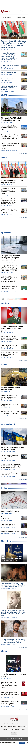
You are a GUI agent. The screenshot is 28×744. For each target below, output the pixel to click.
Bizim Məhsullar (12, 726)
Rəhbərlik (3, 726)
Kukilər (24, 729)
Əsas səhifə (7, 17)
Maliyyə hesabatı (19, 724)
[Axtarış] (18, 11)
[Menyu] (25, 11)
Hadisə (4, 488)
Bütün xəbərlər (22, 153)
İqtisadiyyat (6, 233)
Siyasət (4, 157)
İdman (4, 651)
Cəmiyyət (5, 303)
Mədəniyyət (6, 541)
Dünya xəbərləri (8, 424)
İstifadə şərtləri (6, 729)
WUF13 (4, 95)
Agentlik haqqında (8, 724)
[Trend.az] (5, 11)
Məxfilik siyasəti (16, 729)
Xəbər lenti (21, 17)
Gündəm (5, 364)
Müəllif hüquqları (22, 726)
